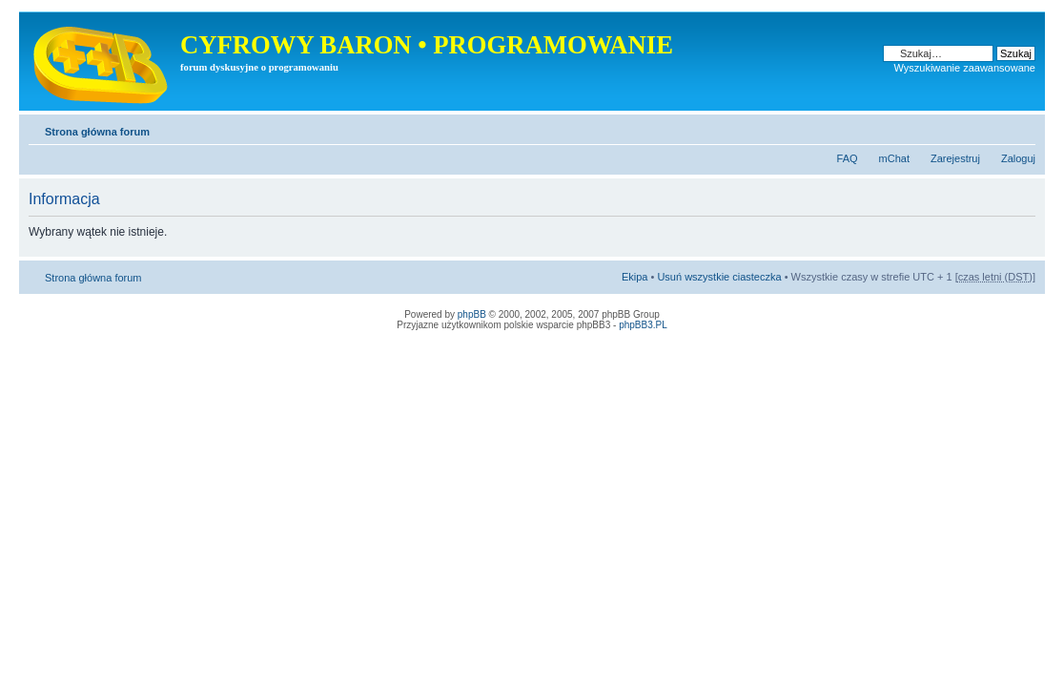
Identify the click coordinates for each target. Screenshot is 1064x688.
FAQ (847, 158)
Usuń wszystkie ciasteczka (719, 276)
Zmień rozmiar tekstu (1021, 127)
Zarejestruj (955, 158)
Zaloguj (1018, 158)
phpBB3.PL (643, 325)
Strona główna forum (97, 131)
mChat (894, 158)
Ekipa (635, 276)
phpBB (472, 314)
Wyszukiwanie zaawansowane (964, 67)
